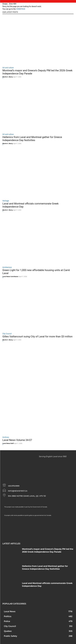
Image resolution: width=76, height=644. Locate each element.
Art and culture (8, 68)
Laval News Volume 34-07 (17, 440)
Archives (5, 437)
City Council (7, 334)
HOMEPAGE (20, 9)
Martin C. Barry (7, 77)
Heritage (5, 201)
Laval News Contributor (10, 276)
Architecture (7, 267)
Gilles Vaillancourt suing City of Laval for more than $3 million (37, 336)
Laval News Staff (8, 443)
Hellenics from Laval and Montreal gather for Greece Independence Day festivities (32, 139)
